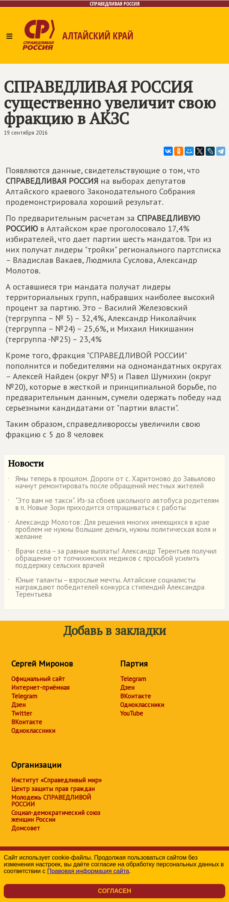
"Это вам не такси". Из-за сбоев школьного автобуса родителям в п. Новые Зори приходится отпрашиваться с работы (113, 504)
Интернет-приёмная (40, 687)
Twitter (21, 713)
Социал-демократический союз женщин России (55, 816)
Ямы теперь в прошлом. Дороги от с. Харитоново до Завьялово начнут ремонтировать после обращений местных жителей (111, 482)
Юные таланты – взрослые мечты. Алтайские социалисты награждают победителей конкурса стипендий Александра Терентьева (106, 587)
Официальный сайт (38, 678)
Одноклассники (33, 730)
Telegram (24, 696)
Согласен (114, 891)
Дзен (18, 704)
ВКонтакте (26, 722)
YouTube (131, 713)
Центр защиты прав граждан (53, 788)
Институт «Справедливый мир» (56, 780)
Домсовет (25, 828)
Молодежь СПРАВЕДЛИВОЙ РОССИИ (51, 800)
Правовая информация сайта (88, 871)
